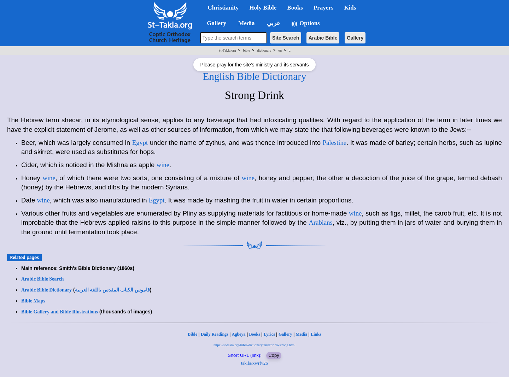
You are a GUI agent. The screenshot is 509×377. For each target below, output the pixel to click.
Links (316, 334)
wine (163, 165)
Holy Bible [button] (262, 7)
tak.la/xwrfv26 (254, 363)
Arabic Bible (323, 38)
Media (302, 334)
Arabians (320, 222)
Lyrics (269, 334)
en (279, 50)
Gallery (355, 38)
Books (254, 334)
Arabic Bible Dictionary (46, 290)
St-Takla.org (227, 50)
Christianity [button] (223, 7)
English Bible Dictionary (254, 76)
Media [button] (246, 23)
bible (246, 50)
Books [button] (295, 7)
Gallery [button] (215, 23)
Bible (192, 334)
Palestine (334, 142)
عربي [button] (272, 23)
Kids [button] (350, 7)
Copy (273, 355)
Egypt (140, 142)
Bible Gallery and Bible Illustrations (59, 311)
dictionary (264, 50)
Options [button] (305, 23)
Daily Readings (214, 334)
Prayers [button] (324, 7)
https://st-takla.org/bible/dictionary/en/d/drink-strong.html (254, 345)
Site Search (285, 38)
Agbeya (239, 334)
